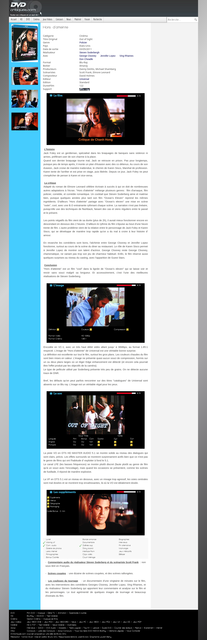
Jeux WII (116, 622)
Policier (83, 42)
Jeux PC (82, 622)
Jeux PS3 (48, 622)
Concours (59, 19)
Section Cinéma (33, 619)
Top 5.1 (86, 628)
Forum (87, 19)
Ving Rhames (126, 55)
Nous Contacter (133, 631)
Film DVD (31, 613)
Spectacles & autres (77, 613)
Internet (159, 628)
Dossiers (62, 628)
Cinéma (36, 19)
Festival (138, 628)
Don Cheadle (86, 59)
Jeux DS (126, 622)
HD (21, 19)
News (69, 19)
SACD (40, 628)
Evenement (148, 628)
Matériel (77, 19)
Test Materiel (52, 616)
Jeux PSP (137, 622)
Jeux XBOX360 (62, 622)
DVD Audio (51, 628)
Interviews (31, 628)
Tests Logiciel (75, 628)
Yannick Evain (27, 637)
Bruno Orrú (52, 637)
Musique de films (50, 619)
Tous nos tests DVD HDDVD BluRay (90, 631)
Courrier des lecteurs (123, 628)
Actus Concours (65, 631)
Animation (62, 613)
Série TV (51, 613)
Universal (84, 79)
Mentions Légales (116, 631)
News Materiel (58, 625)
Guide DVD (106, 628)
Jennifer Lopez (108, 55)
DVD (28, 19)
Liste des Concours (46, 631)
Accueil (14, 19)
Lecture (96, 628)
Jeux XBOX (94, 622)
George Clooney (87, 55)
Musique (41, 613)
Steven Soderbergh (89, 52)
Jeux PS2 (106, 622)
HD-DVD (40, 616)
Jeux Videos (47, 19)
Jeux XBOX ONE (34, 622)
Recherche (97, 19)
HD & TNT (31, 625)
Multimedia (71, 625)
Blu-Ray (30, 616)
